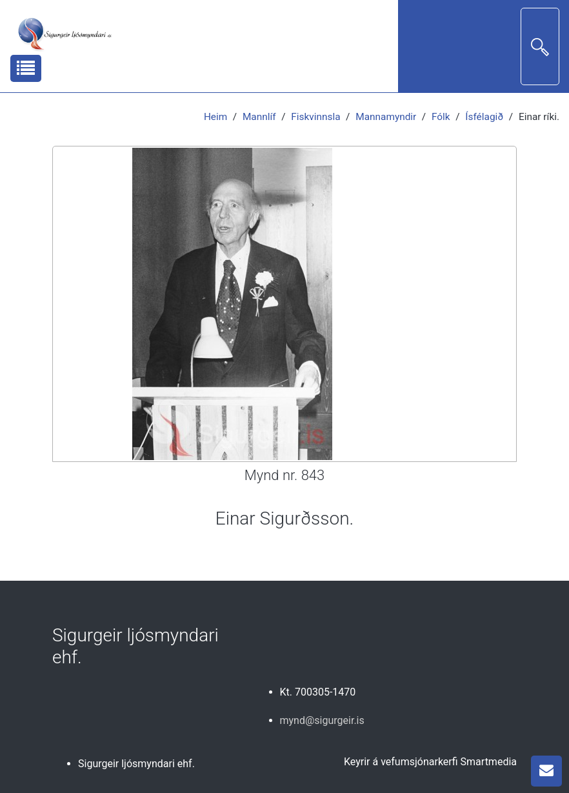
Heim (215, 117)
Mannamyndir (385, 117)
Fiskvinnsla (315, 117)
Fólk (441, 117)
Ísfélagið (484, 117)
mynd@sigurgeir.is (322, 720)
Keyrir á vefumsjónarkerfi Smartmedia (430, 762)
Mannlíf (259, 117)
